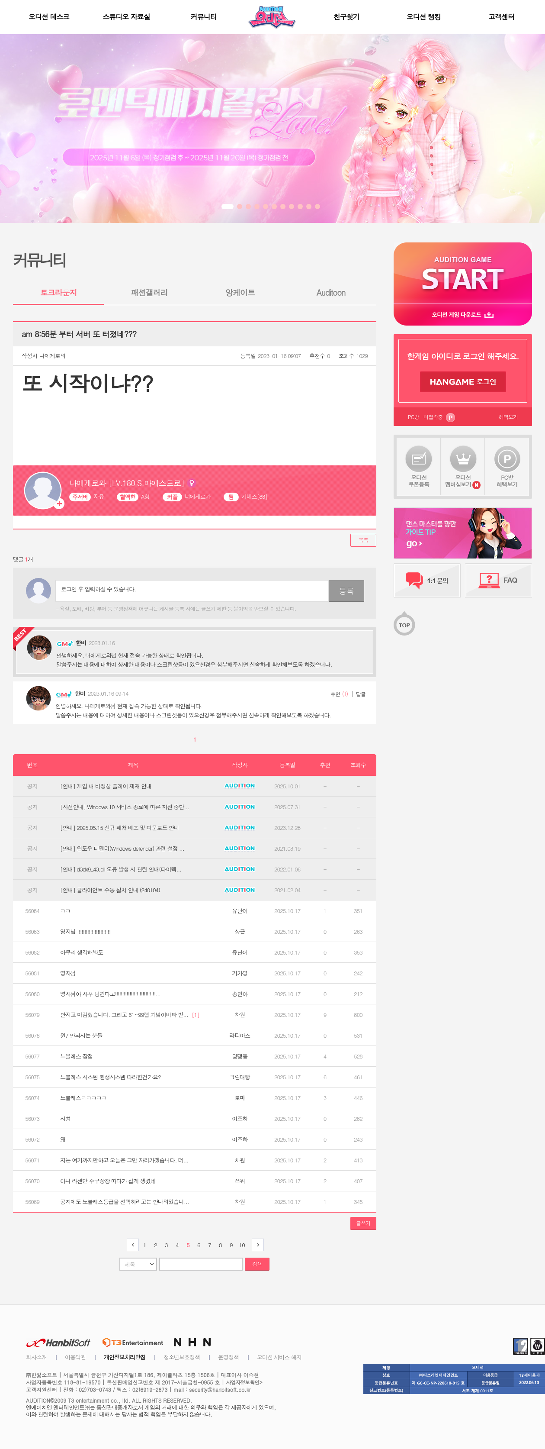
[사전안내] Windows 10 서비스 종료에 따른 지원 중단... (124, 807)
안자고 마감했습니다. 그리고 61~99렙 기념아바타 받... (129, 1014)
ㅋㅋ (65, 910)
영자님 (68, 973)
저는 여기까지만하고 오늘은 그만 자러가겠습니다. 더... (124, 1160)
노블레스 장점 (76, 1056)
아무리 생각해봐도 (81, 952)
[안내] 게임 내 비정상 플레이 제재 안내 (105, 786)
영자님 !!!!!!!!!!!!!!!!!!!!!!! (85, 931)
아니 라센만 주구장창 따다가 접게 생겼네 (108, 1181)
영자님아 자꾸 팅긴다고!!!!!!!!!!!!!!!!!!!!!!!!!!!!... (110, 994)
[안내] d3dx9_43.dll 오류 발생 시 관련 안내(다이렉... (120, 869)
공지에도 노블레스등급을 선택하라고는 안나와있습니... (124, 1201)
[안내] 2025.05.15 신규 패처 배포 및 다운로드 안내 (119, 827)
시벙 (65, 1118)
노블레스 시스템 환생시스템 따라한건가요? (110, 1077)
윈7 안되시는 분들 (81, 1035)
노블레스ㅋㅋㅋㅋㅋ (83, 1097)
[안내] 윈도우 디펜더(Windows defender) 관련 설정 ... (122, 848)
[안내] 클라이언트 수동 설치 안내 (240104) (110, 890)
